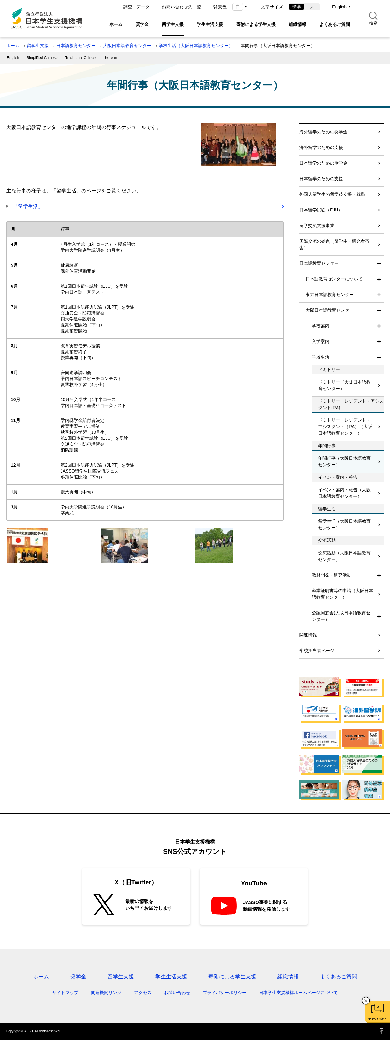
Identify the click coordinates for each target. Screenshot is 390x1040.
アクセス (143, 992)
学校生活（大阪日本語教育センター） (196, 45)
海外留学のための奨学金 (323, 131)
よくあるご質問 (334, 24)
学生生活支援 (210, 24)
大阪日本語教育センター (127, 45)
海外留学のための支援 (321, 147)
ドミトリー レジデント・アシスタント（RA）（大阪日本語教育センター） (345, 427)
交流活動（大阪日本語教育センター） (344, 556)
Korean (111, 58)
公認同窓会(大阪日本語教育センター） (341, 616)
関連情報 (308, 634)
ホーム (115, 24)
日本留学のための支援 (321, 178)
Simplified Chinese (42, 58)
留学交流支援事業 (316, 225)
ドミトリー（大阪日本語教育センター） (344, 385)
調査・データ (136, 6)
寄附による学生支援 (256, 24)
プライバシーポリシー (225, 992)
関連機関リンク (106, 992)
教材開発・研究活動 (331, 574)
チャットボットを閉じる (366, 1000)
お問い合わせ (177, 992)
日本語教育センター (76, 45)
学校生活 (320, 356)
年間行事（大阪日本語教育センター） (344, 461)
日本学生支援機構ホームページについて (298, 992)
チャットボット (377, 1018)
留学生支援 (173, 24)
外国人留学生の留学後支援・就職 (332, 194)
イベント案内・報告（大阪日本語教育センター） (344, 493)
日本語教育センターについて (334, 278)
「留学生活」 (28, 206)
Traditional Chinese (81, 58)
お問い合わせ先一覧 (181, 6)
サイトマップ (65, 992)
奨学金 (142, 24)
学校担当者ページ (316, 650)
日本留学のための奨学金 (323, 163)
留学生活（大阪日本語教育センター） (344, 524)
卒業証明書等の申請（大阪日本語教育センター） (342, 594)
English (339, 6)
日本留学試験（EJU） (320, 209)
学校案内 (320, 325)
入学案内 (320, 341)
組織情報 (297, 24)
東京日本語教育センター (330, 294)
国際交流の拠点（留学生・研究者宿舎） (334, 244)
